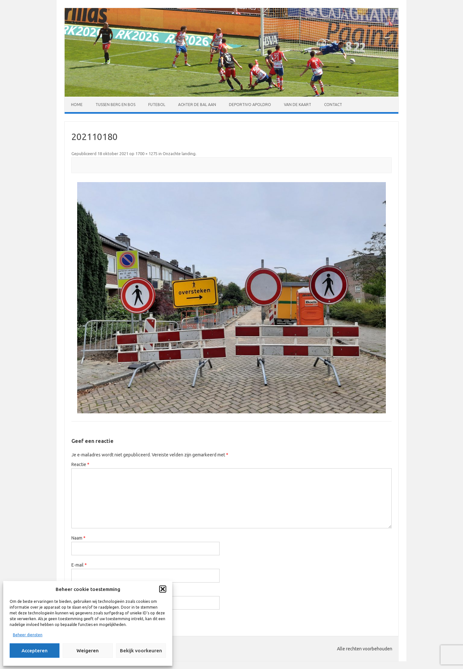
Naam (78, 538)
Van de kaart (297, 104)
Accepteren (35, 650)
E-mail (79, 565)
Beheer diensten (27, 635)
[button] (162, 589)
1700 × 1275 (146, 153)
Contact (333, 104)
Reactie (80, 464)
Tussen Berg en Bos (115, 104)
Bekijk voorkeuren (141, 650)
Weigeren (88, 650)
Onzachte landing (179, 153)
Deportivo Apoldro (250, 104)
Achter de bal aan (197, 104)
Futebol (156, 104)
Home (77, 104)
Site (75, 592)
